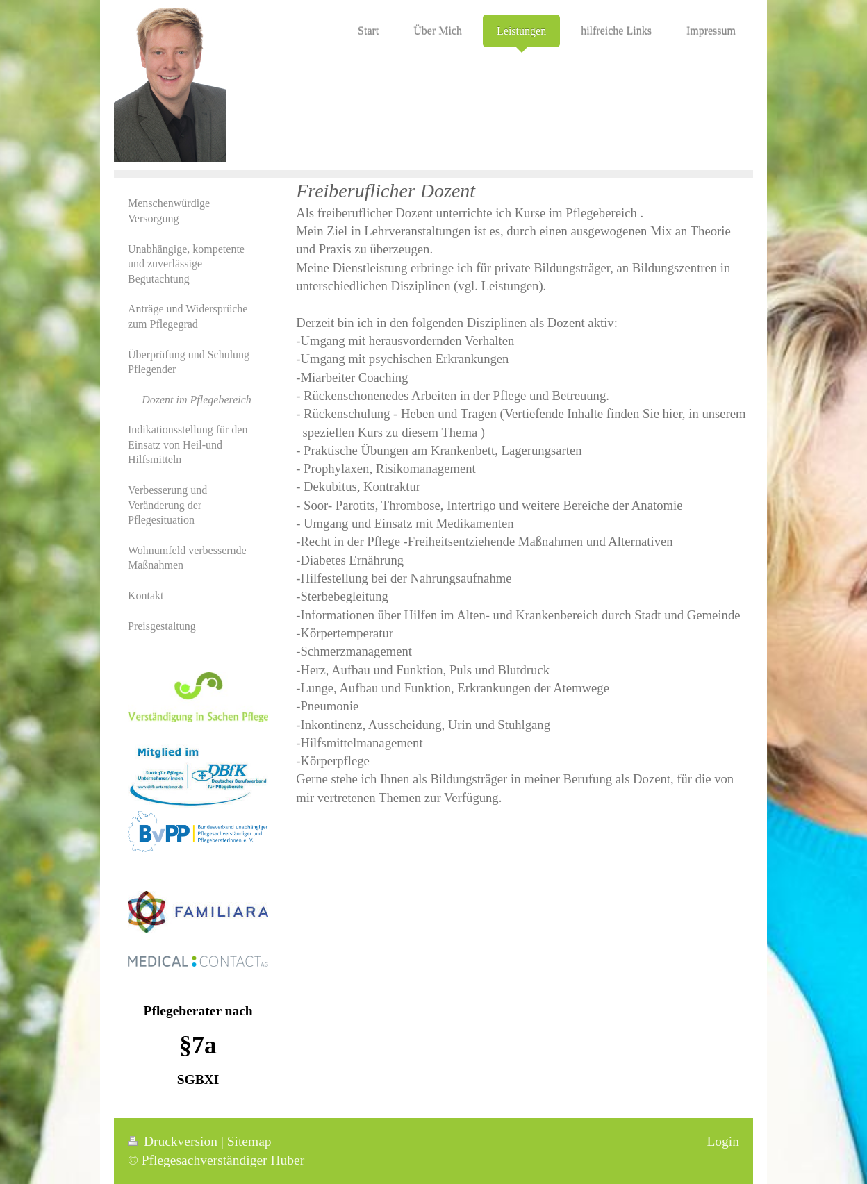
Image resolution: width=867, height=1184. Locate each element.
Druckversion (174, 1141)
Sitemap (249, 1141)
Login (723, 1141)
